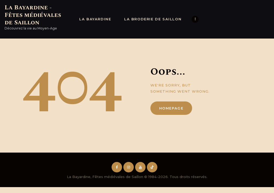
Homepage (171, 108)
